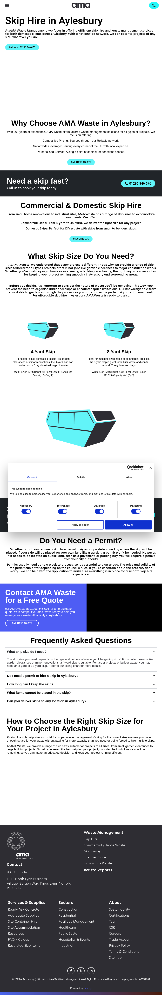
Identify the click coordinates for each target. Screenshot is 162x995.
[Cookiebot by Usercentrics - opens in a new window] (129, 467)
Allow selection (80, 524)
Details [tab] (81, 477)
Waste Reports (98, 870)
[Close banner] (150, 468)
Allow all (128, 524)
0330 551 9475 (18, 872)
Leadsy (88, 988)
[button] (7, 5)
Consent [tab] (32, 477)
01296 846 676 (39, 608)
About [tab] (129, 477)
